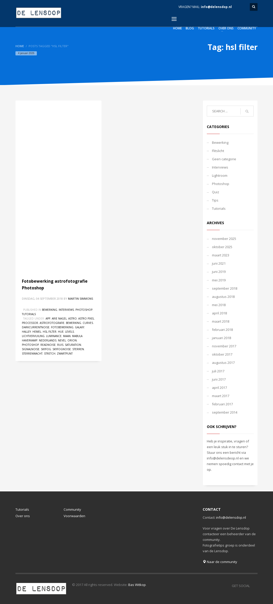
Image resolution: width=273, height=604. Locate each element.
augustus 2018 (223, 296)
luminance (54, 336)
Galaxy (79, 327)
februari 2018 (222, 329)
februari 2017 (222, 404)
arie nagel (59, 318)
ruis (60, 345)
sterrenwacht (32, 353)
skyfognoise (62, 349)
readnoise (48, 345)
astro (72, 318)
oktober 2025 (222, 247)
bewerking (73, 323)
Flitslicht (218, 150)
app (48, 318)
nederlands (47, 340)
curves (88, 323)
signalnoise (30, 349)
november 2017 (224, 346)
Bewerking (49, 310)
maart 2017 (220, 395)
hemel (36, 331)
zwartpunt (65, 353)
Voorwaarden (74, 516)
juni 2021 (219, 263)
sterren (78, 349)
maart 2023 (220, 255)
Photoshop (83, 310)
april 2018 (219, 313)
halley (26, 331)
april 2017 (219, 387)
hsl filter (49, 331)
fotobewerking (62, 327)
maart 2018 (220, 321)
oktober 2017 (222, 354)
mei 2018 (219, 305)
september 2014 (224, 412)
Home (19, 46)
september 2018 (224, 288)
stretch (49, 353)
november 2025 (224, 238)
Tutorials (29, 314)
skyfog (46, 349)
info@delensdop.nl (216, 7)
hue (61, 331)
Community (72, 509)
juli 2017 (218, 371)
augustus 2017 (223, 362)
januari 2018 (221, 337)
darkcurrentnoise (35, 327)
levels (69, 331)
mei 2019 (219, 280)
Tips (215, 200)
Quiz (215, 192)
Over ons (22, 516)
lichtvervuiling (33, 336)
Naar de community (220, 561)
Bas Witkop (137, 584)
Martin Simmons (80, 298)
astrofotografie (52, 323)
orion (72, 340)
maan (67, 336)
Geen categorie (224, 159)
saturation (73, 345)
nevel (62, 340)
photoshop (30, 345)
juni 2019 (219, 271)
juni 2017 (219, 379)
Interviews (66, 310)
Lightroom (219, 175)
